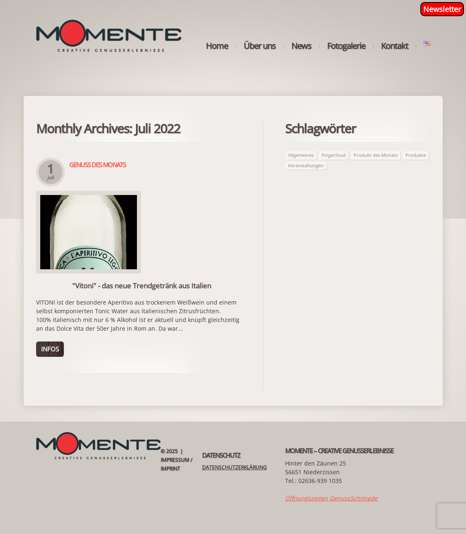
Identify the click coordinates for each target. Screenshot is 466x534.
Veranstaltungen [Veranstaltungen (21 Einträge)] (306, 165)
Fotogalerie (346, 46)
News (301, 46)
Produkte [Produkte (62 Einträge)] (415, 155)
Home (217, 46)
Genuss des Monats (97, 165)
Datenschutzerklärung (234, 467)
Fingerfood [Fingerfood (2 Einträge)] (334, 155)
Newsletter (442, 9)
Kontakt (394, 46)
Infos (50, 349)
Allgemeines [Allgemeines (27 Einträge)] (301, 155)
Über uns (260, 46)
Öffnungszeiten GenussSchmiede (331, 498)
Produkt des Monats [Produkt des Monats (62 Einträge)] (376, 155)
